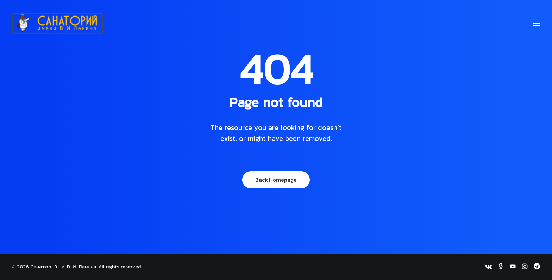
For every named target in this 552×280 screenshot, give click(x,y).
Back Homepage (276, 180)
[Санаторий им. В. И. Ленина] (57, 23)
